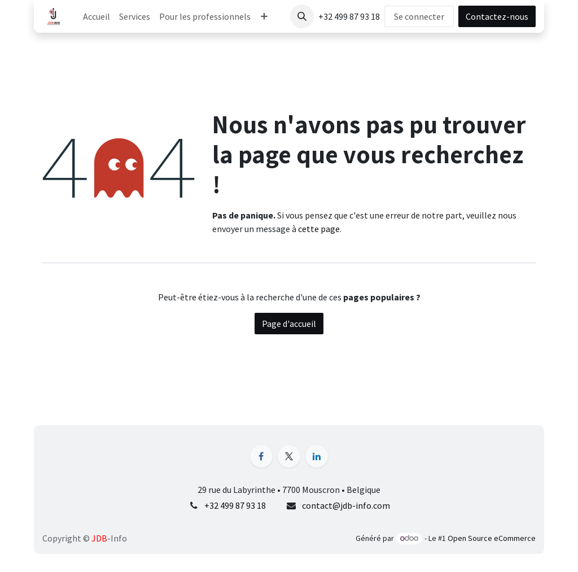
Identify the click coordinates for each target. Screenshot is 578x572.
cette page (319, 228)
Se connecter (419, 16)
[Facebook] (261, 456)
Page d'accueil (289, 323)
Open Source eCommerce (492, 538)
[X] (289, 456)
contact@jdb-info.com (346, 505)
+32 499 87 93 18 (235, 505)
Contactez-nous (497, 16)
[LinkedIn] (316, 456)
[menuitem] (96, 16)
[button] (302, 16)
